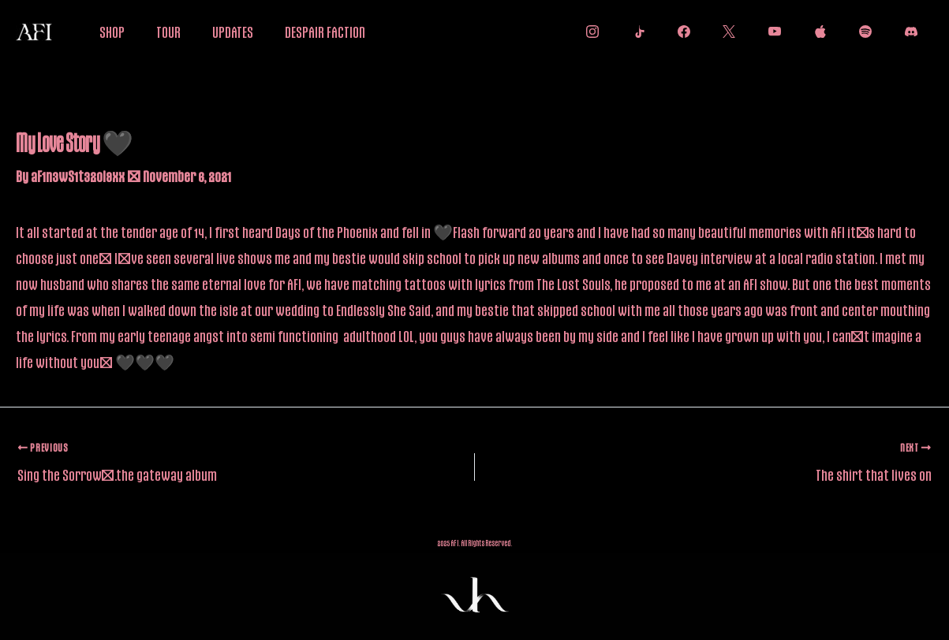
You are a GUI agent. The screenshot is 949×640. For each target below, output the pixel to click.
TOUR (168, 31)
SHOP (112, 31)
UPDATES (232, 31)
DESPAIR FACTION (325, 31)
